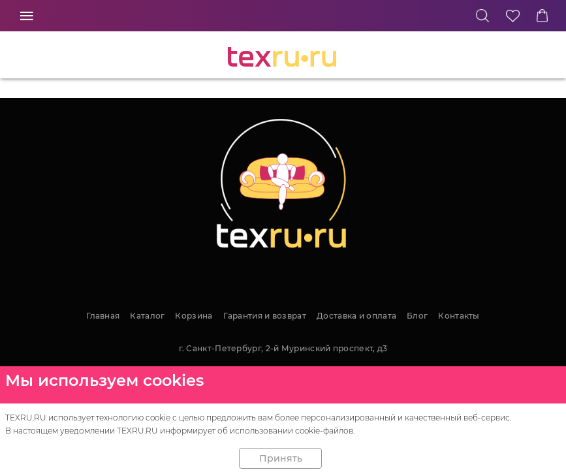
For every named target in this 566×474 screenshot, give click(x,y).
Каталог (147, 316)
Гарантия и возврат (264, 316)
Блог (417, 316)
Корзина (193, 316)
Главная (102, 316)
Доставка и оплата (356, 316)
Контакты (458, 316)
